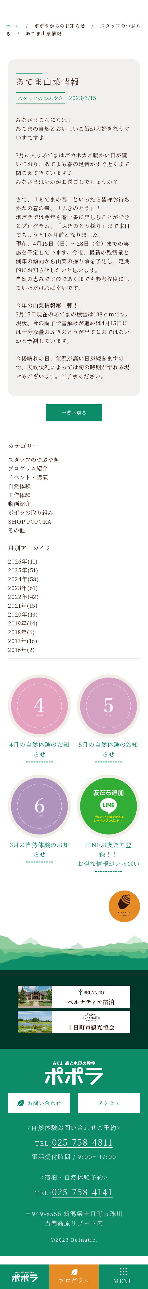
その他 (16, 534)
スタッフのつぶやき (33, 463)
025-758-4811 (82, 1148)
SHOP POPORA (30, 525)
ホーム (13, 25)
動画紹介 (19, 507)
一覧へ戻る (74, 415)
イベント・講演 (28, 481)
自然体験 (19, 489)
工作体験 (19, 498)
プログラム (74, 1280)
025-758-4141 (82, 1200)
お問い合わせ (45, 1107)
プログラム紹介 (28, 472)
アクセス (109, 1107)
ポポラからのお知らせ (61, 25)
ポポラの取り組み (31, 516)
